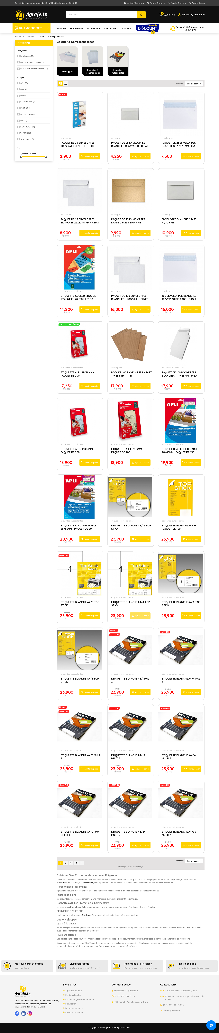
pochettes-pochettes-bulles (174, 367)
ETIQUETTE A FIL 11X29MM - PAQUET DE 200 (77, 374)
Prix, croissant (194, 83)
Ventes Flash (111, 28)
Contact (126, 28)
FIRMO (24, 89)
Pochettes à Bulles (80, 915)
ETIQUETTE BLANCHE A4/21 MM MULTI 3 (80, 833)
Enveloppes (27, 56)
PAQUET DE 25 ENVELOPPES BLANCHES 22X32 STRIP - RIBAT (80, 221)
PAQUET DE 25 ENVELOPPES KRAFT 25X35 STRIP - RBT (128, 221)
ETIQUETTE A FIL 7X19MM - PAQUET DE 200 (127, 450)
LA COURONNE (27, 102)
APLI (24, 83)
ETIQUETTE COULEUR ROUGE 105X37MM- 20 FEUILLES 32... (78, 297)
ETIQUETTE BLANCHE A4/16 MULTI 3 (179, 757)
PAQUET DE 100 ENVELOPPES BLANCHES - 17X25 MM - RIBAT (129, 297)
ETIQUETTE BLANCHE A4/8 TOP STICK (80, 603)
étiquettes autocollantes (67, 883)
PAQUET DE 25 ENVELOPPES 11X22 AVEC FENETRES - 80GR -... (80, 144)
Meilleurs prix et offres (29, 963)
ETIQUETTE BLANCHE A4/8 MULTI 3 (81, 757)
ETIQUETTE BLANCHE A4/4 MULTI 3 (182, 680)
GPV (23, 95)
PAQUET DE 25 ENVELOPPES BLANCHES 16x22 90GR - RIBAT (130, 144)
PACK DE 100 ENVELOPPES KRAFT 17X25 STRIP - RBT (131, 374)
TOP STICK (26, 133)
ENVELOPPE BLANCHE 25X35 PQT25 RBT (179, 221)
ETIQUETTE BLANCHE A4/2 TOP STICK (181, 603)
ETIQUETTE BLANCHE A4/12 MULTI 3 (128, 757)
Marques (61, 28)
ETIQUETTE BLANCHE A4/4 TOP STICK (130, 603)
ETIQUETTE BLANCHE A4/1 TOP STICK (80, 680)
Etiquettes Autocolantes (32, 62)
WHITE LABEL (27, 139)
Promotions (93, 28)
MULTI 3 (25, 108)
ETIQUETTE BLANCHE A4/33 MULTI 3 (179, 833)
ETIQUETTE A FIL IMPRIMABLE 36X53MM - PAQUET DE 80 (78, 527)
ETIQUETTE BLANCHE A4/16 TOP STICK (131, 527)
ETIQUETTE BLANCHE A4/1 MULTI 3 (131, 680)
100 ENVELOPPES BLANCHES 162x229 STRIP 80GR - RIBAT (179, 297)
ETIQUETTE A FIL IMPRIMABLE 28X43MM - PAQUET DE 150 (180, 450)
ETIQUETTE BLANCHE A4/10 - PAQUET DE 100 (179, 527)
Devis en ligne (187, 963)
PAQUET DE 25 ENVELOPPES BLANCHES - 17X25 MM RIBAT (179, 144)
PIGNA (24, 120)
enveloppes (66, 138)
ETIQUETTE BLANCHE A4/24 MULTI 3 (128, 833)
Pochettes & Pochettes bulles (34, 69)
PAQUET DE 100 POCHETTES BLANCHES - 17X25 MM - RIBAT (180, 374)
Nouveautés (76, 28)
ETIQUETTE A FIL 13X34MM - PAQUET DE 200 (78, 450)
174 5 (190, 29)
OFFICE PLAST (27, 114)
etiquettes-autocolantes (72, 291)
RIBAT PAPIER (27, 127)
